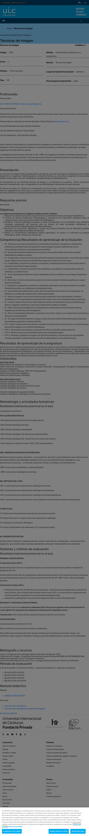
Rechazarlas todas (78, 833)
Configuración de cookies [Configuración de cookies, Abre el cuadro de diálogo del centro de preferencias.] (12, 833)
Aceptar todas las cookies (59, 833)
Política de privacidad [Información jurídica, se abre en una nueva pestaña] (15, 829)
